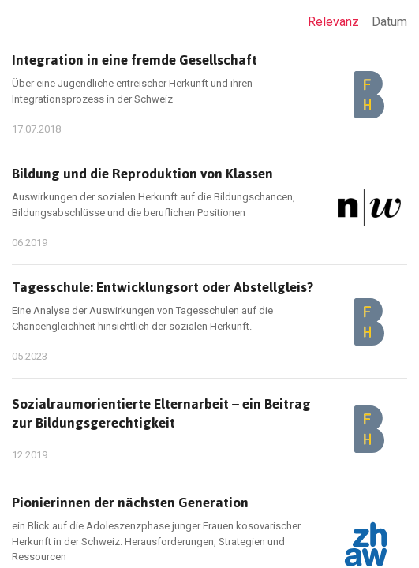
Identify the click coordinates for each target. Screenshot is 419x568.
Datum (389, 21)
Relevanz (333, 21)
